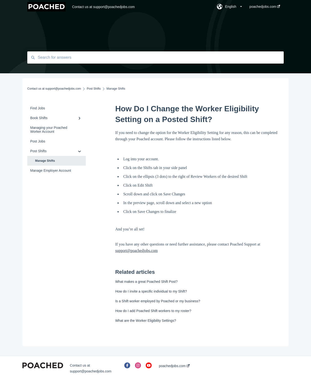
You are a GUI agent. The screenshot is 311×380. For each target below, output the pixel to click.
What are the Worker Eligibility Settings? (145, 321)
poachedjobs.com (174, 366)
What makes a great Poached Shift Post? (146, 282)
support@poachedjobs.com (136, 250)
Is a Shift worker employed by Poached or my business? (157, 301)
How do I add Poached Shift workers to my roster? (153, 311)
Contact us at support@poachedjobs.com (103, 7)
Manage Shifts (45, 160)
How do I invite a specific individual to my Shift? (151, 291)
